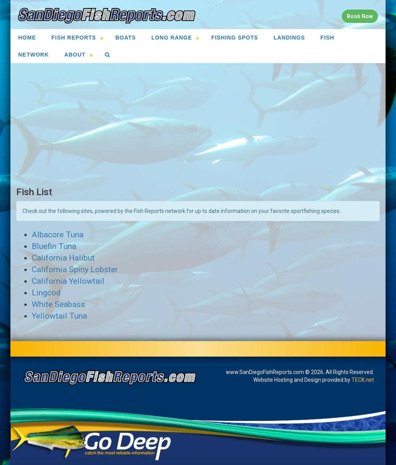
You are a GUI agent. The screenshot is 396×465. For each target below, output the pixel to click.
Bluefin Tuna (54, 246)
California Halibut (63, 258)
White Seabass (58, 304)
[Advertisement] (198, 125)
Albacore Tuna (58, 234)
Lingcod (46, 292)
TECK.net (363, 380)
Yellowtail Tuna (59, 316)
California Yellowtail (68, 281)
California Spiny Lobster (75, 269)
